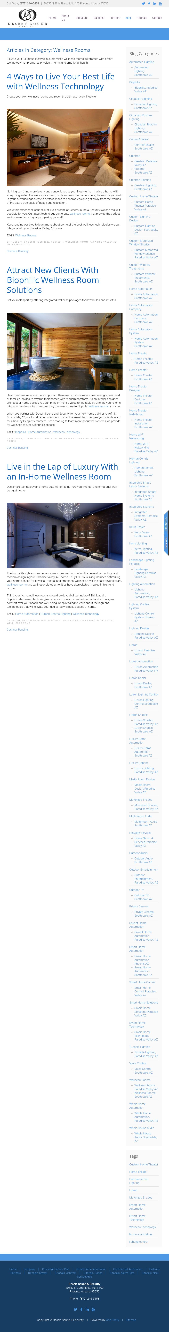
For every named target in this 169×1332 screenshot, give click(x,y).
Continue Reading (17, 251)
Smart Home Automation (91, 1269)
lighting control (138, 1241)
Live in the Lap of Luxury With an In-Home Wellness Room (62, 471)
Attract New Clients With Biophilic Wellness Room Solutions (53, 279)
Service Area (84, 1276)
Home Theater (138, 1171)
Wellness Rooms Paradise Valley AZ (91, 242)
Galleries (98, 17)
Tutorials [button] (141, 17)
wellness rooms (99, 406)
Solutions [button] (82, 17)
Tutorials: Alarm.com (121, 1273)
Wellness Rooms (25, 235)
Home (52, 17)
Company (29, 1269)
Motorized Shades (140, 1197)
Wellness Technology (66, 432)
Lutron (133, 1190)
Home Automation (39, 432)
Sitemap (131, 1320)
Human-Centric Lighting (55, 614)
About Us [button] (65, 17)
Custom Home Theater (143, 1164)
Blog (128, 17)
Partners (114, 17)
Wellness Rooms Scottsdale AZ (81, 438)
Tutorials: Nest (149, 1273)
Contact (157, 17)
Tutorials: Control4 (65, 1273)
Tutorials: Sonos (92, 1273)
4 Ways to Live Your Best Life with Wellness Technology (61, 81)
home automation (140, 1234)
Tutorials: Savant (37, 1273)
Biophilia (20, 432)
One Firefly (112, 1320)
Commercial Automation (127, 1269)
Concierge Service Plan (55, 1269)
